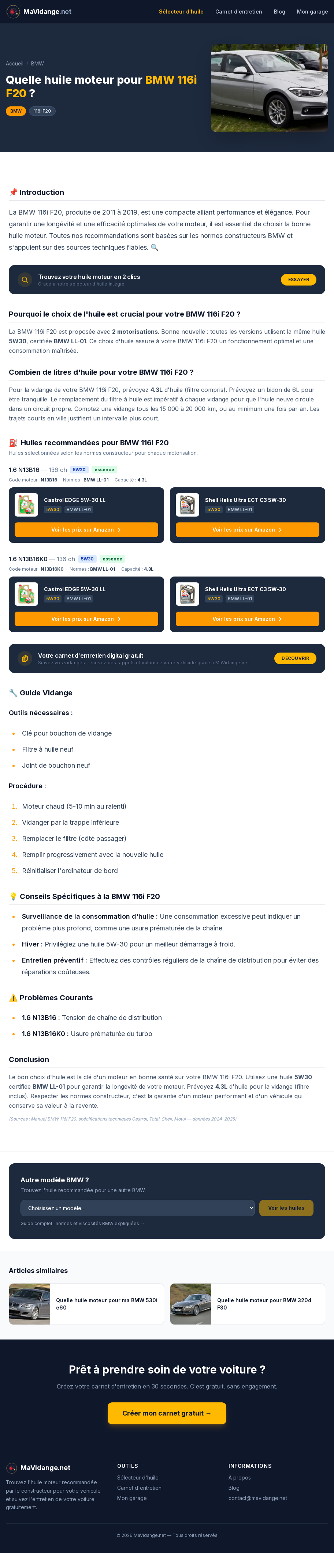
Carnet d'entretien (238, 11)
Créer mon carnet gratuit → (167, 1413)
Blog (279, 11)
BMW (37, 63)
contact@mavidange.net (258, 1498)
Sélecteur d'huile (181, 11)
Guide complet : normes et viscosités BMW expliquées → (83, 1223)
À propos (240, 1477)
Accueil (14, 63)
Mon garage (312, 11)
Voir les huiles (286, 1208)
